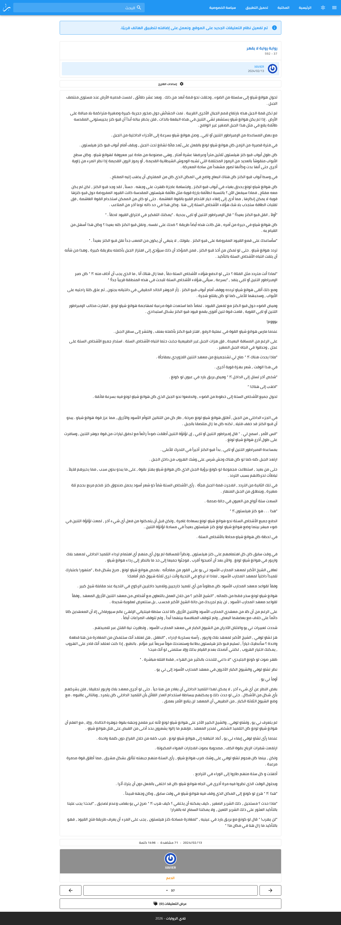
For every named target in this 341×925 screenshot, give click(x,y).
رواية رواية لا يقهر (262, 48)
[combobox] (79, 7)
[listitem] (170, 68)
